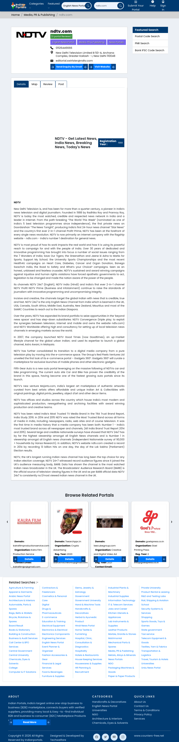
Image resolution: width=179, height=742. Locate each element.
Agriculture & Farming (21, 587)
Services (139, 718)
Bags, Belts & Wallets (20, 613)
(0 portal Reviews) (61, 36)
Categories (36, 5)
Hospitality (81, 651)
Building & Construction (22, 634)
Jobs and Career (117, 608)
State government (151, 630)
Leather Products (117, 630)
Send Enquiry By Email (69, 67)
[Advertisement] (34, 143)
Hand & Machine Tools (87, 604)
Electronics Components (56, 634)
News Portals (116, 42)
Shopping (146, 617)
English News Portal (63, 42)
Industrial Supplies (118, 596)
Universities (147, 663)
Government (82, 596)
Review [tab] (47, 84)
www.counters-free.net (149, 735)
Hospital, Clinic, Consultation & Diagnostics (83, 642)
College (13, 667)
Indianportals (33, 740)
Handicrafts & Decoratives (109, 702)
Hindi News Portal (85, 625)
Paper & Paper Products (121, 676)
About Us (140, 702)
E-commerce (49, 617)
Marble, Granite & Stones (122, 634)
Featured (54, 5)
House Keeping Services (88, 659)
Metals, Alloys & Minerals (122, 655)
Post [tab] (61, 84)
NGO (110, 663)
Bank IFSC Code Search (149, 50)
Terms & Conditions (147, 710)
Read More (29, 722)
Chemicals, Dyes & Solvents (110, 723)
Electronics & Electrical (54, 630)
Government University (88, 600)
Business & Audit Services (23, 638)
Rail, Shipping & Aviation (155, 600)
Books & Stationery (19, 630)
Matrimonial (115, 638)
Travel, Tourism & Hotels (154, 659)
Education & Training (53, 621)
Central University (19, 655)
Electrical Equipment (53, 625)
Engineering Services (53, 638)
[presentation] (7, 522)
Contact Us (141, 706)
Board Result (16, 625)
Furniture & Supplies (53, 676)
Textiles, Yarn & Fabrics (154, 646)
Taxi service (148, 634)
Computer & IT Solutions (22, 672)
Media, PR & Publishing (92, 42)
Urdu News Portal (151, 667)
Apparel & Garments (20, 592)
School (145, 604)
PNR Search (142, 43)
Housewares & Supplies (88, 663)
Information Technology (121, 600)
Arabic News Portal (19, 596)
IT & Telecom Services (120, 604)
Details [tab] (21, 84)
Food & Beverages (52, 672)
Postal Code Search (147, 36)
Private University (151, 587)
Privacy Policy (143, 714)
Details (29, 559)
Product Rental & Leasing (155, 592)
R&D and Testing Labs (153, 596)
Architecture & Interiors (22, 600)
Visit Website (102, 66)
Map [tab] (34, 84)
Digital (45, 604)
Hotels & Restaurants (87, 655)
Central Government (20, 651)
